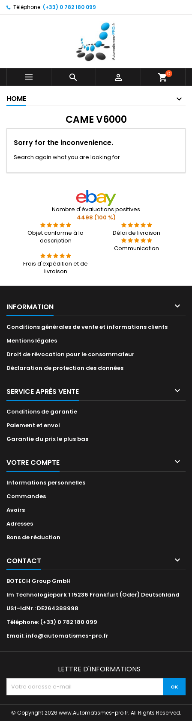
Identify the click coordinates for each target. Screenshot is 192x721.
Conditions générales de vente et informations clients (87, 327)
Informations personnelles (45, 483)
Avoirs (15, 510)
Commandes (26, 496)
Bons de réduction (33, 537)
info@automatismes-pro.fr (67, 636)
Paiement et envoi (33, 425)
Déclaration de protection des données (64, 368)
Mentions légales (31, 341)
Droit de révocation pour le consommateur (70, 354)
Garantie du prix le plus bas (47, 439)
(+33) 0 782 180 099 (69, 7)
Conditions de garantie (41, 412)
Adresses (19, 524)
